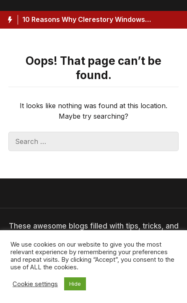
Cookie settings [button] (35, 284)
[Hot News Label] (9, 20)
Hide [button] (75, 283)
